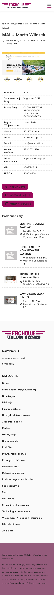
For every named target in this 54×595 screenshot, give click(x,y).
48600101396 (31, 149)
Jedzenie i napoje (12, 421)
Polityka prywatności (14, 358)
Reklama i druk (10, 466)
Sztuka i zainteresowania (16, 505)
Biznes (26, 92)
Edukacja (7, 402)
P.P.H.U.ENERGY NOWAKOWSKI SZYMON (30, 250)
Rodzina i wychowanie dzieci (18, 479)
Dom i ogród (9, 396)
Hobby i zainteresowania (16, 415)
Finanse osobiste (11, 408)
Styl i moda (8, 498)
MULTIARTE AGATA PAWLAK (32, 225)
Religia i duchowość (13, 473)
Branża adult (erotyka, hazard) (19, 389)
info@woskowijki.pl (33, 143)
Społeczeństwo (10, 485)
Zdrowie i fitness (11, 524)
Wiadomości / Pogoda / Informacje (22, 517)
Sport (5, 492)
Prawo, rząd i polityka (14, 453)
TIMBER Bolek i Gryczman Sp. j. (29, 275)
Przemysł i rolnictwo (13, 460)
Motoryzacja (9, 434)
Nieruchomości (10, 440)
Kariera (6, 428)
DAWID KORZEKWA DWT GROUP (32, 295)
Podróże (7, 447)
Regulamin (8, 364)
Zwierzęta (7, 530)
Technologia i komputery (16, 511)
